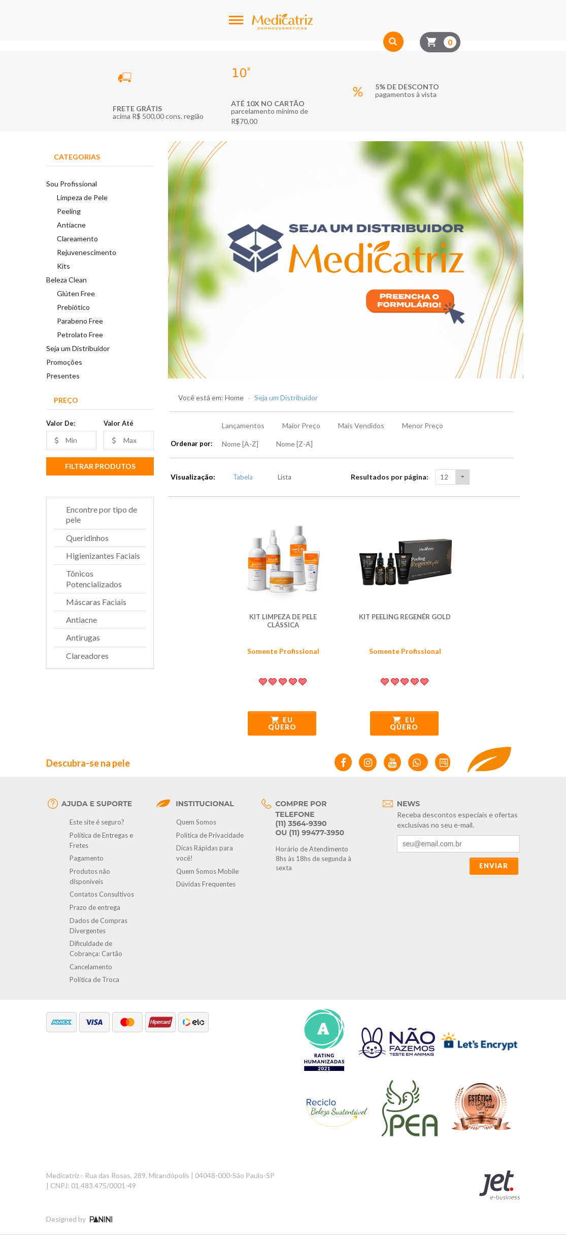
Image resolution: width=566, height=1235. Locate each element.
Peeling (69, 211)
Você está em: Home (211, 397)
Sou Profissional (71, 183)
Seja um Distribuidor (78, 348)
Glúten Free (76, 293)
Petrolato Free (80, 334)
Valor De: (60, 423)
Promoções (64, 362)
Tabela (237, 477)
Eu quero (282, 723)
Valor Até (119, 423)
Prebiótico (73, 307)
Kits (63, 266)
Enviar (493, 866)
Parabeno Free (80, 320)
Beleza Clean (66, 279)
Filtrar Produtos (100, 466)
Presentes (63, 375)
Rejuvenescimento (86, 252)
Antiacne (71, 224)
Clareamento (77, 238)
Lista (279, 477)
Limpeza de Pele (82, 197)
